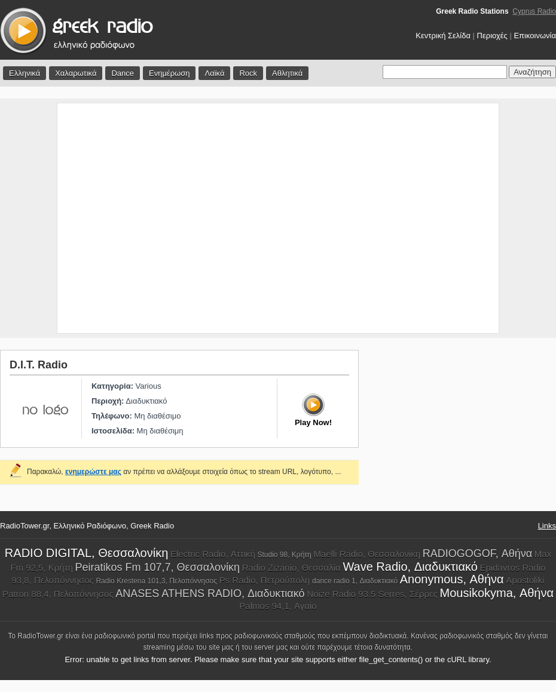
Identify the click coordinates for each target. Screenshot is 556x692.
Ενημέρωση (169, 73)
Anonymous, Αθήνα (452, 579)
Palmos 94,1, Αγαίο (277, 606)
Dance (122, 73)
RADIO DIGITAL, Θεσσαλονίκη (86, 552)
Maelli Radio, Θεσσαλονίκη (366, 554)
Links (547, 525)
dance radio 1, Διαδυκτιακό (355, 581)
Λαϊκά (214, 73)
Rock (248, 73)
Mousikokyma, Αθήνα (497, 592)
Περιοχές (492, 35)
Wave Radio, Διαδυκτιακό (410, 566)
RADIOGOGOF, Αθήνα (477, 553)
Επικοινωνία (535, 35)
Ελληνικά (24, 73)
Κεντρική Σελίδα (443, 35)
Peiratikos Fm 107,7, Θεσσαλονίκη (157, 567)
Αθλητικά (287, 73)
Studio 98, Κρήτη (284, 554)
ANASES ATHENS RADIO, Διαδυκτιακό (209, 593)
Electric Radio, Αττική (212, 554)
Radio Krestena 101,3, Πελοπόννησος (156, 581)
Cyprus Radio (534, 11)
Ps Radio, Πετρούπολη (264, 580)
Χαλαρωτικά (75, 73)
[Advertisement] (112, 218)
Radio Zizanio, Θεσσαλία (291, 567)
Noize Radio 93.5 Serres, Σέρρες (372, 594)
